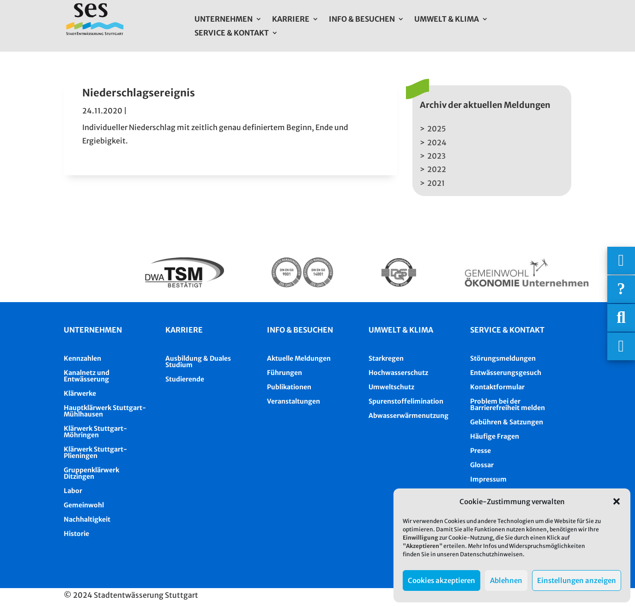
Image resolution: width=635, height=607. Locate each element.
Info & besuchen (300, 329)
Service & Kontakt (231, 33)
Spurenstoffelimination (406, 401)
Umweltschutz (391, 387)
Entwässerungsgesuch (505, 373)
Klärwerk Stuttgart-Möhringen (95, 431)
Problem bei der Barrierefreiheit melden (507, 404)
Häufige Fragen (494, 436)
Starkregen (386, 358)
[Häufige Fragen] (621, 289)
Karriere (290, 20)
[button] (616, 501)
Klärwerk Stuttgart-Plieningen (95, 452)
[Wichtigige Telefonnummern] (621, 260)
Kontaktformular (497, 387)
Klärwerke (80, 393)
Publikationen (289, 387)
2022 (436, 169)
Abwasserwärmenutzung (408, 415)
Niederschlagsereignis (138, 92)
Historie (76, 534)
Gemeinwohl (84, 505)
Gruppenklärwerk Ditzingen (91, 473)
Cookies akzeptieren (441, 580)
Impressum (488, 479)
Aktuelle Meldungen (299, 358)
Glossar (482, 465)
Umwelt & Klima (446, 20)
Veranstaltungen (293, 401)
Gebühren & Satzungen (506, 422)
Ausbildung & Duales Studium (198, 361)
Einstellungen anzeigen (576, 580)
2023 (436, 156)
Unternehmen (223, 20)
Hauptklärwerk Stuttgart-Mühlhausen (105, 411)
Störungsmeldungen (503, 358)
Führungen (284, 373)
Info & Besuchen (362, 20)
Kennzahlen (82, 358)
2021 (436, 183)
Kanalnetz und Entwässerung (86, 376)
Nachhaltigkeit (87, 519)
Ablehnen (506, 580)
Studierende (184, 379)
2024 (437, 142)
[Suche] (621, 318)
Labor (73, 491)
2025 (436, 128)
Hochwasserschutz (398, 373)
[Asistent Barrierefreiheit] (621, 346)
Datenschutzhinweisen (491, 554)
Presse (480, 450)
